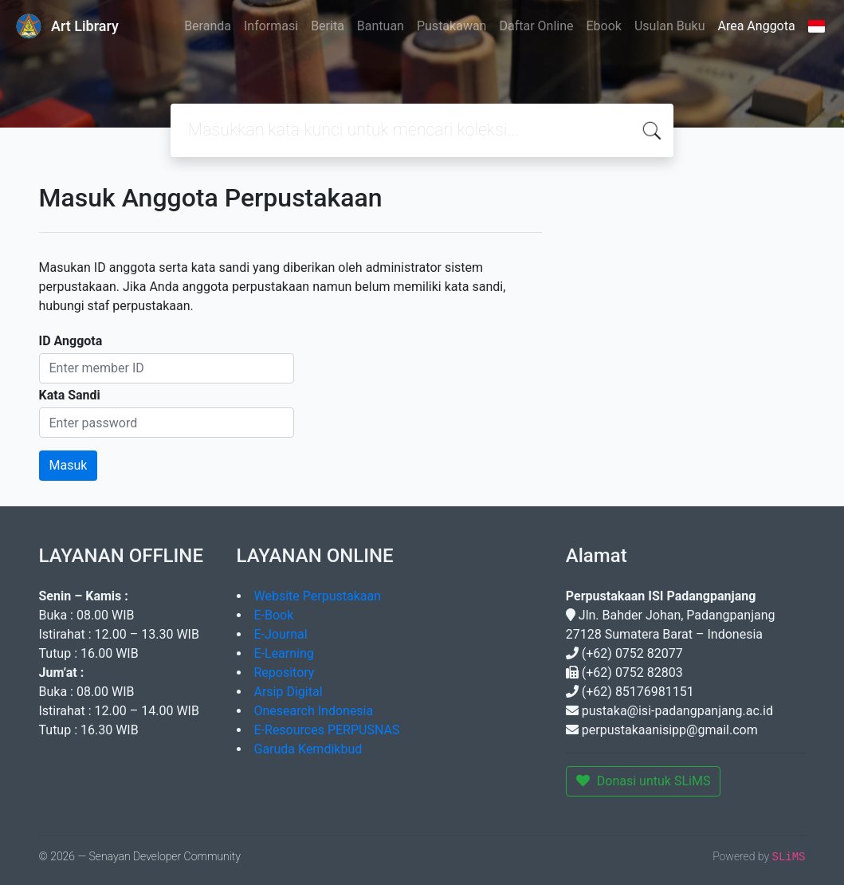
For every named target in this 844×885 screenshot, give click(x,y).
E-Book (274, 615)
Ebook (603, 25)
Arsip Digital (288, 691)
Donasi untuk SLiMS (643, 781)
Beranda (207, 25)
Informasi (271, 25)
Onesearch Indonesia (314, 710)
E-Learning (284, 653)
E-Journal (281, 634)
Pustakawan (451, 25)
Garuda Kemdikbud (308, 749)
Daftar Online (536, 25)
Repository (284, 672)
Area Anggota (756, 25)
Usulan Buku (669, 25)
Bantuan (380, 25)
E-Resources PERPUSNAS (327, 730)
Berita (327, 25)
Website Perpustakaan (318, 596)
